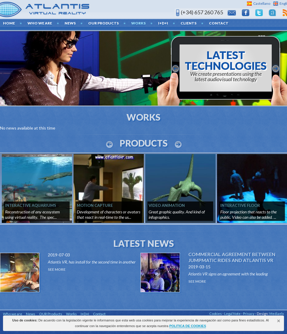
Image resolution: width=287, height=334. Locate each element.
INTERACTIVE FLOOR (240, 205)
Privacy (248, 313)
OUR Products (103, 23)
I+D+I (163, 23)
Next (178, 144)
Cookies (215, 313)
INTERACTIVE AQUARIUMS (30, 205)
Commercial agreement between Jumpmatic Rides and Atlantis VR (231, 257)
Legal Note (232, 313)
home (9, 23)
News (70, 23)
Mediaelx (276, 313)
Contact (218, 23)
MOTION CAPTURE (95, 205)
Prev (109, 144)
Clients (188, 23)
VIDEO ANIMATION (167, 205)
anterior (175, 68)
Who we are (40, 23)
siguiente (275, 68)
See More (56, 269)
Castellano (261, 3)
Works (138, 23)
